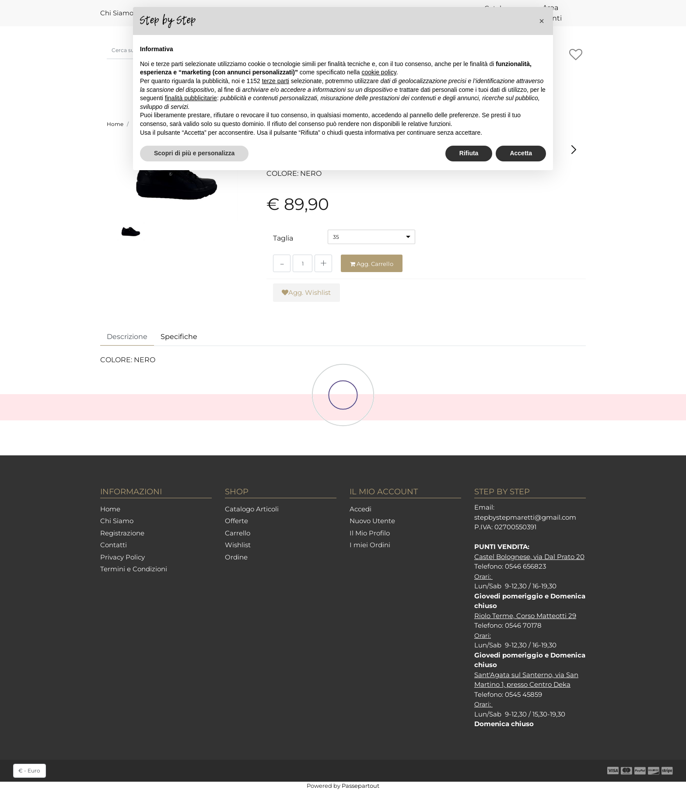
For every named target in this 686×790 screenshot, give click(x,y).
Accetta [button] (521, 153)
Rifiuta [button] (469, 153)
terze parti (275, 80)
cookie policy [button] (379, 72)
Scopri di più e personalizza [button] (194, 153)
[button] (542, 21)
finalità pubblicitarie (191, 97)
